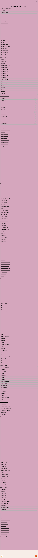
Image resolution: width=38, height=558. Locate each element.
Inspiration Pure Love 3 (4, 73)
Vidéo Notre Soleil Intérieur (5, 212)
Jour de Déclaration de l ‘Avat (5, 532)
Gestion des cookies (19, 556)
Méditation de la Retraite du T (5, 336)
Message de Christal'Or (4, 134)
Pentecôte (2, 342)
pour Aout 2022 (3, 509)
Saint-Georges (3, 377)
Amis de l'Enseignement (4, 144)
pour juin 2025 (3, 340)
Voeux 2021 (3, 260)
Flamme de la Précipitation (5, 344)
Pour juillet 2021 (3, 482)
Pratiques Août (3, 114)
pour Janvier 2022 (3, 235)
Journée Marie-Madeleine (5, 476)
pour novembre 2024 (4, 311)
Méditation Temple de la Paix (5, 528)
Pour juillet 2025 (3, 466)
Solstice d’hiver (3, 274)
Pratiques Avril (3, 105)
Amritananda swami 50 (4, 524)
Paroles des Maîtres (4, 202)
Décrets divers (3, 93)
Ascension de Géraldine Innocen (5, 358)
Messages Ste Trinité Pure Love (5, 46)
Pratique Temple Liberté (4, 474)
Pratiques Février (3, 100)
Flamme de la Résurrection (5, 397)
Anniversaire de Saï (4, 321)
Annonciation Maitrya (4, 214)
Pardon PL (2, 89)
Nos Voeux (2, 42)
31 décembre (3, 258)
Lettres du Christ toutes (4, 216)
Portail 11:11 (3, 317)
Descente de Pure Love (4, 12)
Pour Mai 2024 (3, 445)
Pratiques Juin (3, 109)
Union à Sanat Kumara (4, 79)
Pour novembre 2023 (4, 307)
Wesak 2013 (3, 208)
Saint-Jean (2, 362)
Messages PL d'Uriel (4, 48)
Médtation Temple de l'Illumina (5, 501)
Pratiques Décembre (4, 123)
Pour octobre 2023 (4, 516)
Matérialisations (3, 185)
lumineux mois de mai (4, 449)
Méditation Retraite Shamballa (5, 313)
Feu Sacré (2, 81)
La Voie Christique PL (4, 21)
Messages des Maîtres (4, 128)
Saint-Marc (2, 373)
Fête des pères (3, 354)
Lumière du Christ (3, 59)
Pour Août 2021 (3, 505)
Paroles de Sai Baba (4, 187)
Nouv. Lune (2, 231)
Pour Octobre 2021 (4, 522)
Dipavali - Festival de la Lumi (5, 323)
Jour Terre (2, 395)
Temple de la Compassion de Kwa (6, 408)
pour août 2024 (3, 495)
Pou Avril (2, 389)
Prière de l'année (3, 239)
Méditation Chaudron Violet (5, 266)
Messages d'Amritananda (4, 50)
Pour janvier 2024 (3, 223)
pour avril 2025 (3, 369)
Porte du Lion (3, 480)
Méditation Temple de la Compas (6, 406)
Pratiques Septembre (4, 116)
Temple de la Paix (3, 526)
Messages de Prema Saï (4, 52)
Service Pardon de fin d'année (5, 270)
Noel (2, 256)
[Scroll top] (36, 556)
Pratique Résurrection (4, 385)
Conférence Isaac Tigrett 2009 (5, 193)
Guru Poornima (3, 478)
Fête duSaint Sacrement (4, 350)
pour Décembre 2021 (4, 272)
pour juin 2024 (3, 338)
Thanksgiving (3, 309)
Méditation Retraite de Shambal (5, 319)
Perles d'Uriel (3, 132)
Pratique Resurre (3, 391)
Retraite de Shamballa (4, 305)
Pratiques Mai (3, 107)
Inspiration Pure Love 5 (4, 77)
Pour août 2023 (3, 493)
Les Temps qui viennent (4, 210)
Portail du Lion (3, 499)
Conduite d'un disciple (4, 200)
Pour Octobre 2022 (4, 534)
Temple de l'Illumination (4, 503)
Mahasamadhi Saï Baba (4, 375)
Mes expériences (3, 189)
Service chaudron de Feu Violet (5, 264)
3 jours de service (3, 276)
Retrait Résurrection (4, 387)
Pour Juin (2, 346)
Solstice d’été (3, 360)
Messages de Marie (4, 138)
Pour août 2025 (3, 497)
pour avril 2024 (3, 379)
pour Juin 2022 (3, 348)
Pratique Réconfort (4, 453)
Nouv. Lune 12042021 (4, 383)
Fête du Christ (3, 352)
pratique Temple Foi (4, 237)
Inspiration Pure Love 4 (4, 75)
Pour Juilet (2, 472)
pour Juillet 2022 (3, 484)
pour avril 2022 (3, 393)
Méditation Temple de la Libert (5, 470)
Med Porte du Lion (3, 489)
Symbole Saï (3, 87)
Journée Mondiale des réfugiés (5, 356)
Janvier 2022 (3, 233)
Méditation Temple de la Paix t (5, 520)
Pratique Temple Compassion (5, 410)
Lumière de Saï (3, 61)
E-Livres (2, 191)
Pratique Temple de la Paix (5, 530)
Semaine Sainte (3, 371)
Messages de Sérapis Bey (4, 142)
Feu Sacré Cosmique (4, 83)
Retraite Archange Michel (4, 227)
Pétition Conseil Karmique (4, 218)
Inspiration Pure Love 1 (4, 69)
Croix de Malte (3, 63)
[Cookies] (2, 556)
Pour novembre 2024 (17, 6)
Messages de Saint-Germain (5, 140)
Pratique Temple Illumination (5, 507)
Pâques (2, 399)
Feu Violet (2, 85)
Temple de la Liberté (4, 468)
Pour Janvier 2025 (3, 225)
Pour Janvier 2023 (3, 241)
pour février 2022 (3, 412)
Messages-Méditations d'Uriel (5, 130)
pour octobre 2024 (3, 518)
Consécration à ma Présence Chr (5, 67)
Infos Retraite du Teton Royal (5, 206)
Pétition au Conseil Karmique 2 (5, 268)
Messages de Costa (4, 54)
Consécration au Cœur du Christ (5, 65)
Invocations (3, 204)
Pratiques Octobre (3, 118)
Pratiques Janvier (3, 98)
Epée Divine (3, 91)
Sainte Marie (3, 491)
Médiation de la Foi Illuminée (5, 229)
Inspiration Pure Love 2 (4, 71)
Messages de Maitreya (4, 44)
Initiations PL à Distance (4, 23)
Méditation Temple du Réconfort (5, 451)
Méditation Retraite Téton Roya (5, 262)
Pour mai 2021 (3, 447)
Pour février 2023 (3, 414)
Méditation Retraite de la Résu (5, 381)
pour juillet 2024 (3, 464)
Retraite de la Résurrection (5, 367)
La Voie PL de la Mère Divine (5, 19)
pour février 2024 (3, 404)
